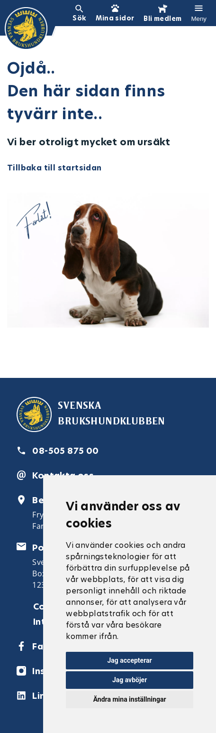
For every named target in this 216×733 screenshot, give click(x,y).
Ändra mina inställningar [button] (129, 699)
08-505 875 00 (65, 451)
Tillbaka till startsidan (54, 167)
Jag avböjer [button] (129, 680)
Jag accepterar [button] (130, 660)
